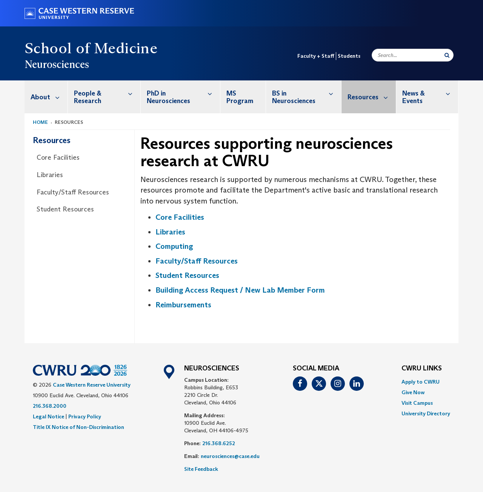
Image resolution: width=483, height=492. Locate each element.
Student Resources (65, 209)
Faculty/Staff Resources (73, 192)
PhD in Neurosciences (183, 93)
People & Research (107, 93)
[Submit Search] (447, 55)
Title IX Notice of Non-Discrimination (78, 427)
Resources (372, 97)
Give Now (413, 392)
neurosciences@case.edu (230, 456)
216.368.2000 (49, 406)
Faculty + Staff (315, 55)
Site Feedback (201, 469)
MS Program (239, 97)
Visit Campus (417, 402)
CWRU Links (421, 368)
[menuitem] (46, 96)
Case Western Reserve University (92, 384)
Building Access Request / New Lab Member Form (240, 290)
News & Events (430, 93)
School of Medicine (91, 48)
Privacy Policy (84, 416)
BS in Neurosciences (306, 93)
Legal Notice (48, 416)
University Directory (425, 413)
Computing (174, 246)
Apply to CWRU (420, 381)
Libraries (50, 175)
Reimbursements (183, 304)
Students (349, 55)
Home (40, 122)
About (49, 97)
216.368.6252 (218, 443)
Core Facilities (58, 157)
